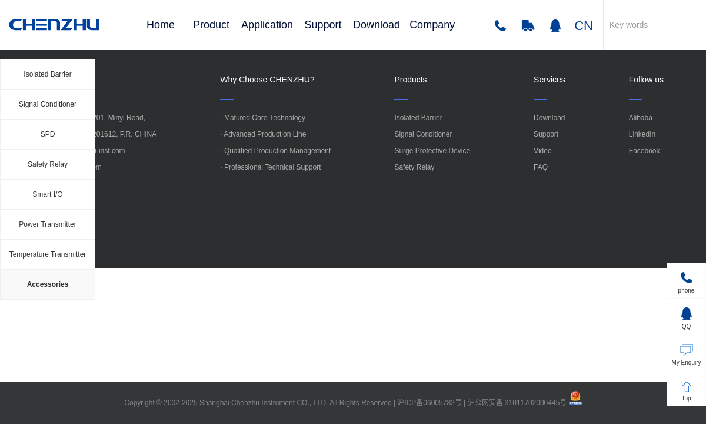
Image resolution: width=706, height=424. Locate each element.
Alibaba (640, 118)
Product (211, 25)
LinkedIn (642, 134)
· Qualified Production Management (275, 151)
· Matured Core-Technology (262, 118)
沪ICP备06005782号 (429, 403)
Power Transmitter (47, 224)
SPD (48, 134)
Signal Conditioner (47, 104)
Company (432, 25)
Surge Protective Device (432, 151)
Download (376, 25)
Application (267, 25)
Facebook (644, 151)
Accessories (48, 284)
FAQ (541, 167)
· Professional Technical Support (270, 167)
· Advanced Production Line (263, 134)
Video (542, 151)
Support (323, 25)
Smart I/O (47, 194)
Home (160, 25)
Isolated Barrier (47, 74)
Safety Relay (48, 164)
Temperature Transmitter (47, 254)
